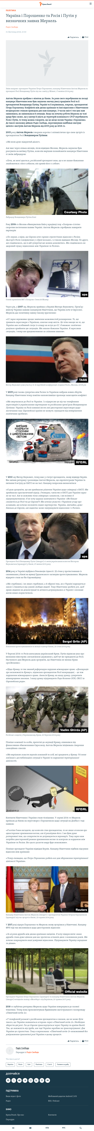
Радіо (8, 1101)
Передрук (10, 1120)
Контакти (52, 1115)
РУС (63, 1128)
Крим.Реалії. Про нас (15, 1115)
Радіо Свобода (12, 27)
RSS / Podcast (53, 1101)
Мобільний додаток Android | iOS (62, 1096)
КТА (47, 1128)
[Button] (73, 37)
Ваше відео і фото (13, 1096)
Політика (11, 10)
